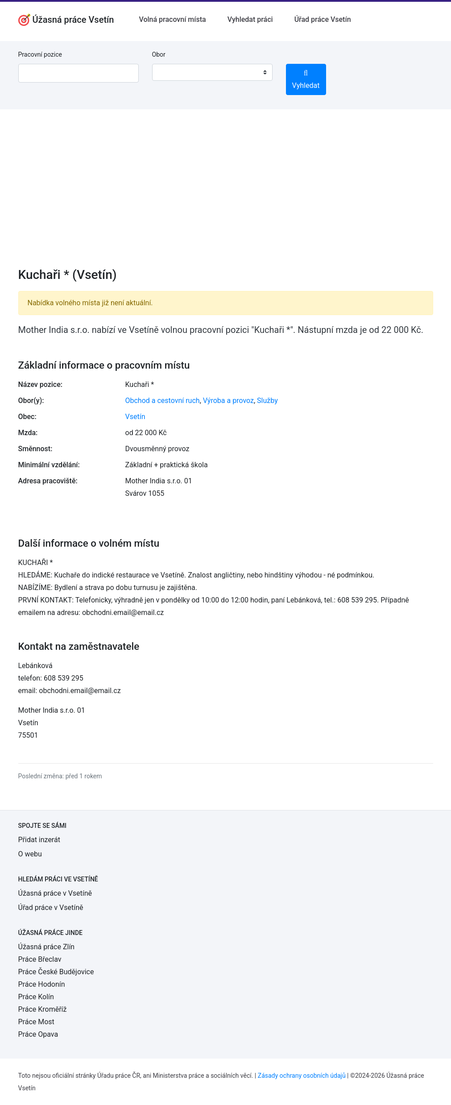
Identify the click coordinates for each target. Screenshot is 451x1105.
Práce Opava (38, 1034)
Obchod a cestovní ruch (162, 400)
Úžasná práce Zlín (46, 947)
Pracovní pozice (40, 54)
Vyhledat (306, 80)
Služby (267, 400)
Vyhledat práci (250, 19)
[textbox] (170, 72)
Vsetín (135, 416)
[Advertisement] (225, 194)
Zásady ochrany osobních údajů (302, 1075)
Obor (159, 54)
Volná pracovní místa (172, 19)
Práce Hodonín (41, 984)
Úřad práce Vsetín (322, 19)
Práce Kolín (36, 997)
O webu (30, 854)
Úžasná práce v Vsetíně (55, 893)
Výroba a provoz (228, 400)
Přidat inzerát (39, 839)
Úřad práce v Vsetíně (50, 907)
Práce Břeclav (40, 959)
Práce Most (36, 1022)
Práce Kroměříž (42, 1009)
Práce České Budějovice (56, 972)
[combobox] (212, 72)
